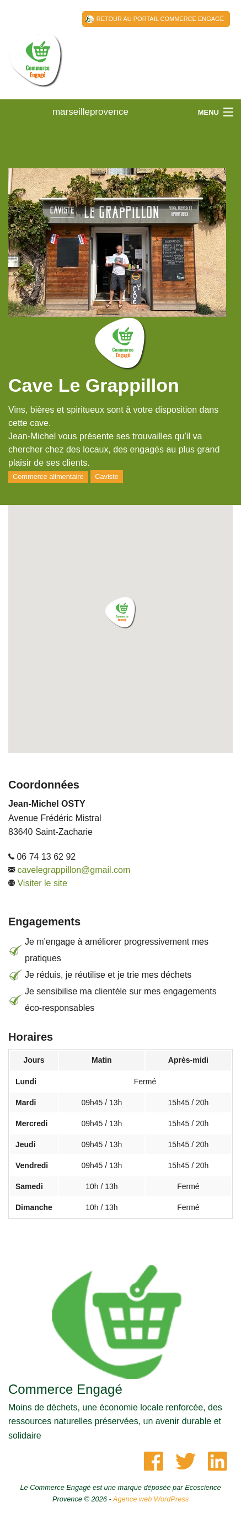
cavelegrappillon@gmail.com (73, 870)
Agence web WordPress (151, 1499)
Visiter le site (42, 883)
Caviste (107, 476)
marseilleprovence (35, 71)
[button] (120, 612)
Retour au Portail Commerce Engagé (160, 18)
